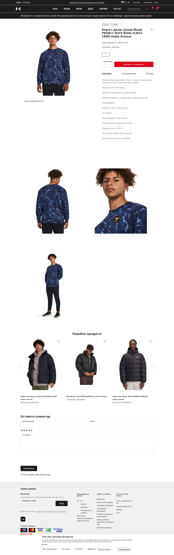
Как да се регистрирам (105, 502)
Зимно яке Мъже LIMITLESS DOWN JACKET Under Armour (39, 397)
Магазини (84, 507)
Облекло (105, 24)
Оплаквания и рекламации (102, 510)
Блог (118, 513)
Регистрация (148, 2)
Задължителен (51, 549)
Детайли (44, 544)
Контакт (83, 504)
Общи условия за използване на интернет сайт (105, 522)
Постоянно (66, 549)
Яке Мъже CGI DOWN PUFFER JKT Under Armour (86, 396)
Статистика (79, 549)
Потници (114, 24)
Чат (82, 501)
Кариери (119, 510)
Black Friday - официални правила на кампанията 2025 (85, 518)
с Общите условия (41, 511)
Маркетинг (92, 549)
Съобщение (26, 435)
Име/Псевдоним (28, 421)
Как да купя (101, 499)
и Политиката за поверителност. (57, 511)
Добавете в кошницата (133, 64)
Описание (107, 73)
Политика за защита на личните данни (105, 515)
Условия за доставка (104, 528)
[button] (151, 36)
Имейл (92, 421)
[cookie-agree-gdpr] (124, 550)
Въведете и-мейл (29, 501)
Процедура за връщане (105, 505)
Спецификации (128, 73)
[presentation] (39, 458)
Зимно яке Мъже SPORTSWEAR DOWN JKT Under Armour (130, 397)
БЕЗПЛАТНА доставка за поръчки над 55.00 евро (87, 3)
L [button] (105, 54)
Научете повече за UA (124, 506)
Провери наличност (156, 73)
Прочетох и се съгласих (44, 511)
